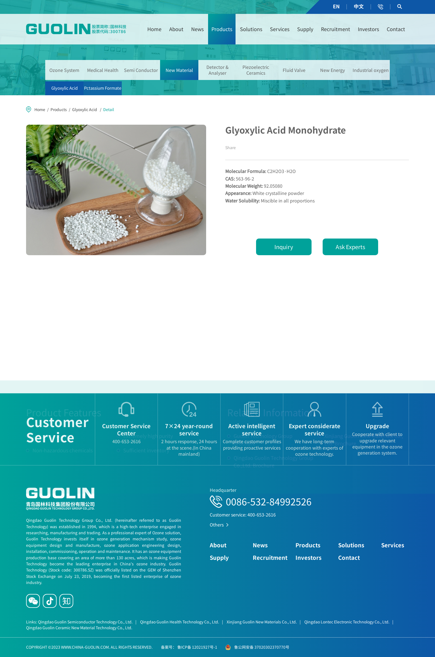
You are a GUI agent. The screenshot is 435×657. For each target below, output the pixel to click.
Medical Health (102, 70)
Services (279, 29)
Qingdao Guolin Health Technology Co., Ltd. (181, 622)
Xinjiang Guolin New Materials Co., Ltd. (264, 622)
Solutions (251, 29)
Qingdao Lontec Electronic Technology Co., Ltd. (348, 622)
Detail (108, 109)
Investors (368, 29)
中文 (359, 6)
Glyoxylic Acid (64, 88)
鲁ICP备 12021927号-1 (196, 647)
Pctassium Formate (102, 88)
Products (221, 29)
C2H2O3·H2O (260, 171)
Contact (396, 29)
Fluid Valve (294, 70)
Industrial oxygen (371, 70)
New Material (179, 70)
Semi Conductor (141, 70)
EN (336, 6)
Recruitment (335, 29)
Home (154, 29)
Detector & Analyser (217, 70)
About (176, 29)
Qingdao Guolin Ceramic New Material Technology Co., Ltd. (79, 627)
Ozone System (64, 70)
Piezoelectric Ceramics (255, 70)
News (197, 29)
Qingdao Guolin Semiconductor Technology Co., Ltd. (87, 622)
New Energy (332, 70)
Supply (305, 29)
